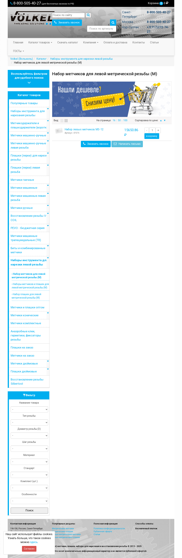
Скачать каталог (67, 42)
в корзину (151, 136)
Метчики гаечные (22, 179)
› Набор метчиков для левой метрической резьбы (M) (28, 276)
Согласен (29, 548)
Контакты (138, 42)
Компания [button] (90, 42)
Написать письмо (127, 143)
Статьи (154, 42)
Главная (18, 42)
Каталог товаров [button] (40, 42)
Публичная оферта (103, 531)
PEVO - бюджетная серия (27, 228)
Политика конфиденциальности (109, 528)
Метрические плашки (62, 531)
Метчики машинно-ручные (28, 135)
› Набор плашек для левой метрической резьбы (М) (26, 296)
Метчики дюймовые (24, 363)
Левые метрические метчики (66, 534)
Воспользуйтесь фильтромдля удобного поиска (29, 78)
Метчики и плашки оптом (27, 307)
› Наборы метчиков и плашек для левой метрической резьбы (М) (30, 286)
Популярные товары (24, 103)
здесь (34, 542)
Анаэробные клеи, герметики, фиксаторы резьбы (26, 335)
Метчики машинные (24, 187)
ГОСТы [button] (18, 51)
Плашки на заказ (22, 347)
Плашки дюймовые (24, 371)
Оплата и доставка (115, 42)
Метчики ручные (22, 208)
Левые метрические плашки (66, 537)
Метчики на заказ (22, 355)
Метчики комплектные (26, 323)
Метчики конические (24, 315)
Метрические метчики (63, 528)
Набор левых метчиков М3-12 (84, 129)
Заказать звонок (67, 22)
